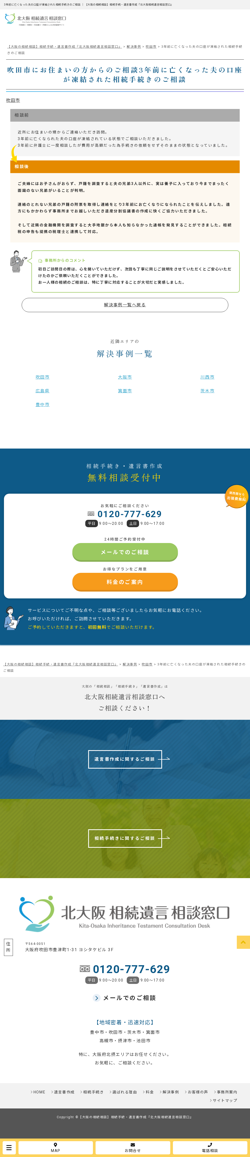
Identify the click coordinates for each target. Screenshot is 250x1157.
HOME (39, 1092)
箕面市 (125, 390)
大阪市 (125, 377)
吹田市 (13, 100)
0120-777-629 (129, 514)
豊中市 (43, 404)
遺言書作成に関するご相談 (125, 759)
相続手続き (93, 1092)
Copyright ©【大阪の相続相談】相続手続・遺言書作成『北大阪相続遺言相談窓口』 (125, 1117)
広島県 (43, 390)
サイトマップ (225, 1100)
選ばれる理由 (124, 1092)
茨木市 (207, 390)
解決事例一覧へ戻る (125, 304)
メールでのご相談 (125, 552)
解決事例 (171, 1092)
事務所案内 (227, 1092)
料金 (150, 1092)
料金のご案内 (125, 582)
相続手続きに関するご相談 (125, 838)
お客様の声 (198, 1092)
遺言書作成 (64, 1092)
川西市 (207, 377)
